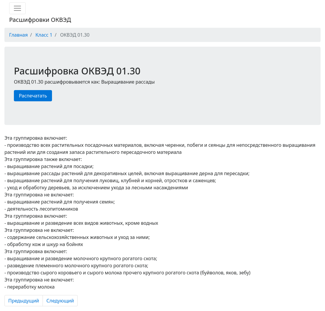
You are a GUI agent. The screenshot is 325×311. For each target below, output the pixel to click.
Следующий (60, 300)
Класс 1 (43, 35)
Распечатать (33, 95)
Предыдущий (23, 300)
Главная (18, 35)
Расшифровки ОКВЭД (40, 20)
